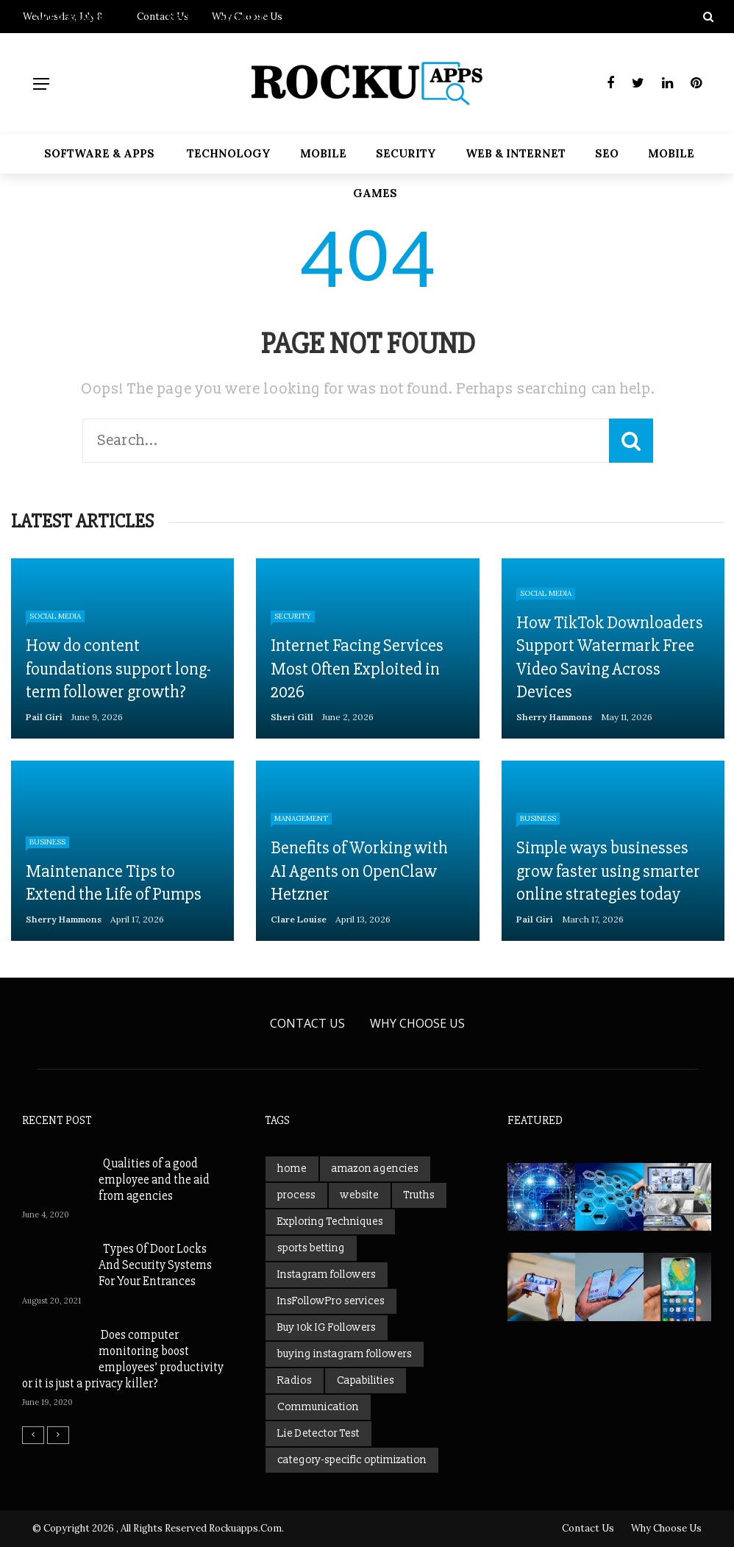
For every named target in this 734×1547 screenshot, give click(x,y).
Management (301, 818)
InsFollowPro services (331, 1301)
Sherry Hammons (554, 716)
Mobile (323, 153)
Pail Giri (44, 716)
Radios (294, 1380)
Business (47, 842)
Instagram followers (326, 1274)
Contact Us (307, 1023)
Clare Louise (299, 919)
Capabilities (365, 1380)
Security (406, 153)
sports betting (311, 1248)
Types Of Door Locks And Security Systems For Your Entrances (155, 1265)
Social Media (55, 616)
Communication (318, 1407)
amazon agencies (375, 1168)
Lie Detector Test (318, 1433)
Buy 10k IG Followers (326, 1327)
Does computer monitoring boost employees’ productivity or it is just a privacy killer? (123, 1359)
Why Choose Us (417, 1023)
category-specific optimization (352, 1460)
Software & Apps (99, 153)
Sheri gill (292, 716)
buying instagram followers (344, 1354)
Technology (229, 153)
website (360, 1195)
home (292, 1168)
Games (375, 193)
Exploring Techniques (330, 1221)
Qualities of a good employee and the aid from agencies (154, 1179)
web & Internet (516, 153)
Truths (419, 1195)
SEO (607, 153)
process (296, 1195)
